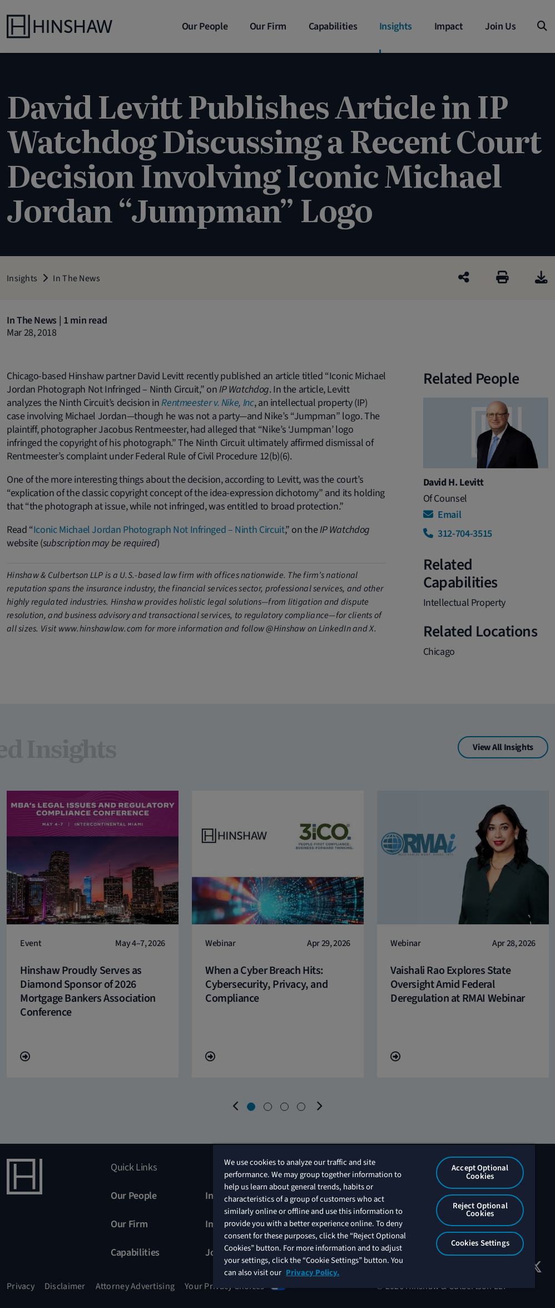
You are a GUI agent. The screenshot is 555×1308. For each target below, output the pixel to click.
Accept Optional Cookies (480, 1172)
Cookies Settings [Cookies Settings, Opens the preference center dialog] (480, 1243)
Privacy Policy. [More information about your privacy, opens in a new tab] (312, 1272)
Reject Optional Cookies (480, 1210)
